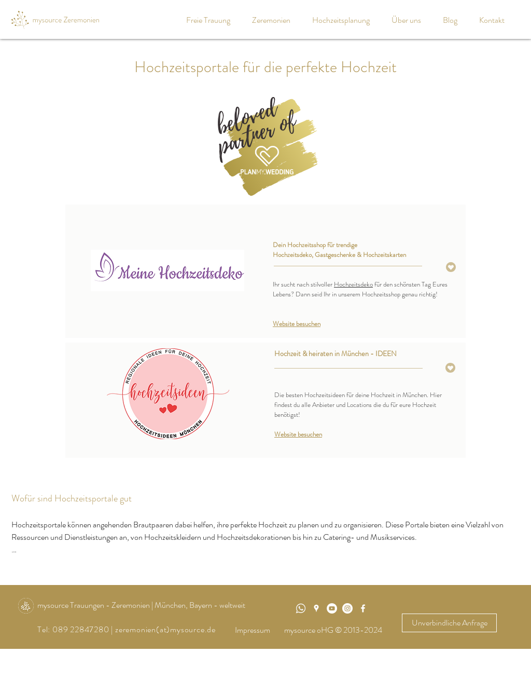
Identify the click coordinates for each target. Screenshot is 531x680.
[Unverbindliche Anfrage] (449, 623)
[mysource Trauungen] (332, 608)
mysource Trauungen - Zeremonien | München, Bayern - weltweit (141, 605)
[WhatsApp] (301, 608)
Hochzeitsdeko (353, 284)
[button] (274, 20)
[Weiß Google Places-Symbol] (316, 608)
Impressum (252, 630)
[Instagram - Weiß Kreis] (347, 608)
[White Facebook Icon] (363, 608)
